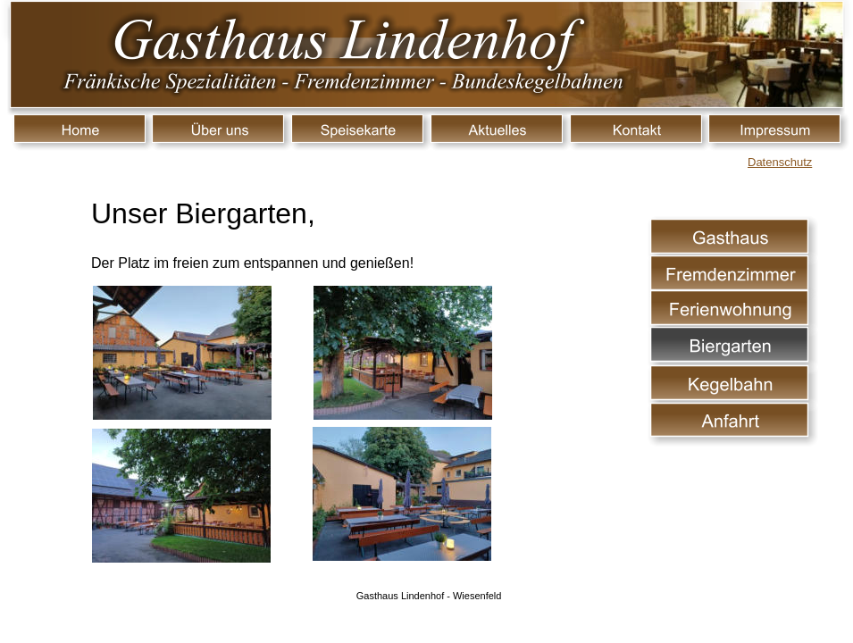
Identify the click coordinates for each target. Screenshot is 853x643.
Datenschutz (780, 162)
